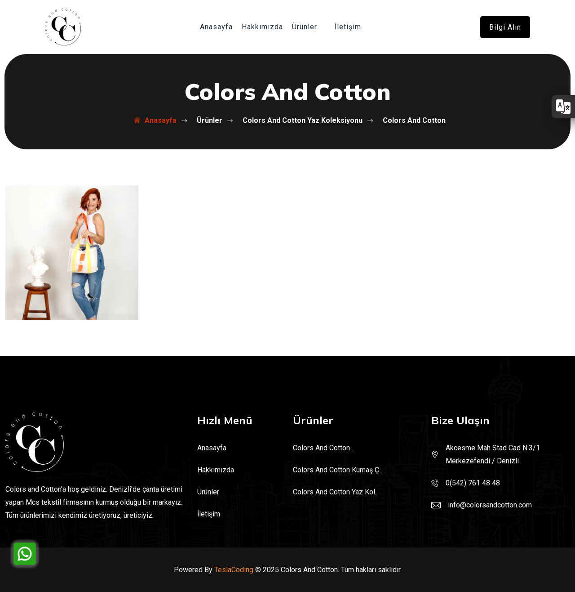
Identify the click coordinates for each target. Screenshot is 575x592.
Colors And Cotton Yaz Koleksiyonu (295, 120)
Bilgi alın (505, 27)
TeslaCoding (233, 569)
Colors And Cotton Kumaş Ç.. (337, 470)
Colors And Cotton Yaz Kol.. (335, 492)
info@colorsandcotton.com (490, 505)
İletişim (348, 26)
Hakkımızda (262, 26)
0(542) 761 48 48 (473, 483)
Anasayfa (216, 26)
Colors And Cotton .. (323, 448)
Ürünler (304, 26)
